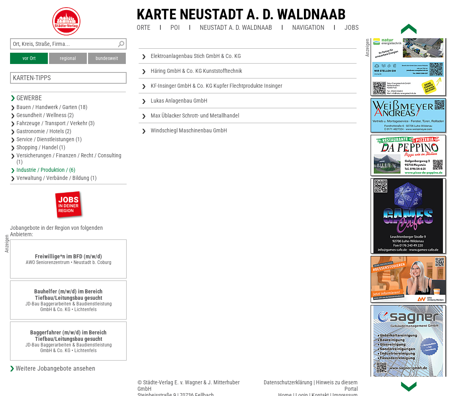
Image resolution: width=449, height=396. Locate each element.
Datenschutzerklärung (288, 382)
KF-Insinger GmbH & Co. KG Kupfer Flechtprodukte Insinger (216, 85)
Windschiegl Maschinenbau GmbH (189, 130)
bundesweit (107, 58)
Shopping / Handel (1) (40, 147)
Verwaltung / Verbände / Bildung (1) (56, 178)
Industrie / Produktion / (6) (45, 170)
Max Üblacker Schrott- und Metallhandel (195, 115)
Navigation (308, 27)
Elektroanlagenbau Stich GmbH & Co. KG (196, 56)
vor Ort (29, 58)
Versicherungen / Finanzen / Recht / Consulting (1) (68, 158)
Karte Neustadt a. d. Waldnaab (241, 14)
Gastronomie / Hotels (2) (43, 131)
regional (68, 58)
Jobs (351, 27)
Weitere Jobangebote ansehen (55, 368)
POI (175, 27)
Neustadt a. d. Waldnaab (236, 27)
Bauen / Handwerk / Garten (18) (51, 107)
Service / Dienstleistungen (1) (49, 139)
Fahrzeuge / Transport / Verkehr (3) (55, 123)
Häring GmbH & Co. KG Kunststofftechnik (196, 71)
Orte (143, 27)
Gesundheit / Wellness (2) (45, 115)
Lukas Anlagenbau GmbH (179, 100)
